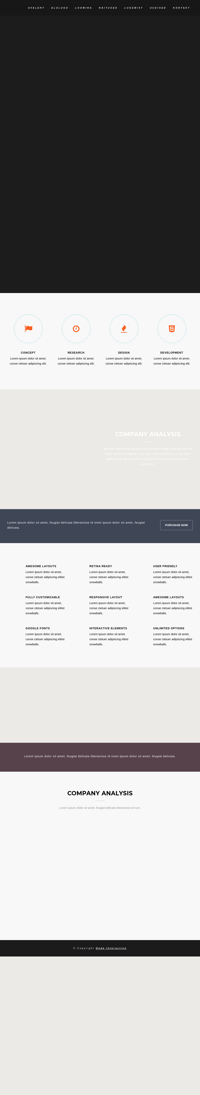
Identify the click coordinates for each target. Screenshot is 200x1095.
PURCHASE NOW (176, 569)
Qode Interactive (111, 992)
